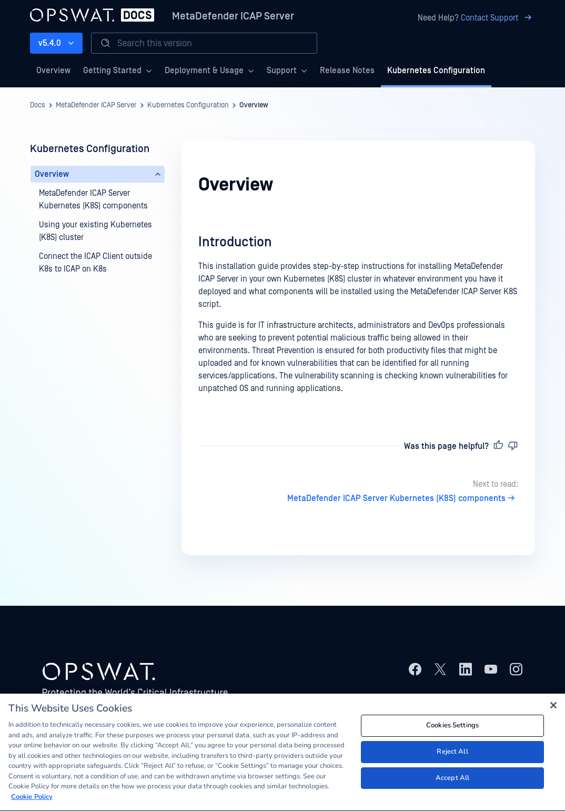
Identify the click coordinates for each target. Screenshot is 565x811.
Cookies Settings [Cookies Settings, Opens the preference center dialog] (452, 727)
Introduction (235, 242)
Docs (37, 105)
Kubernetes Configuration (436, 70)
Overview (53, 70)
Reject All (452, 753)
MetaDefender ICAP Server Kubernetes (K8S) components (402, 498)
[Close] (553, 706)
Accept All (452, 779)
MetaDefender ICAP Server (233, 16)
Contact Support (498, 18)
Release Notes (347, 70)
